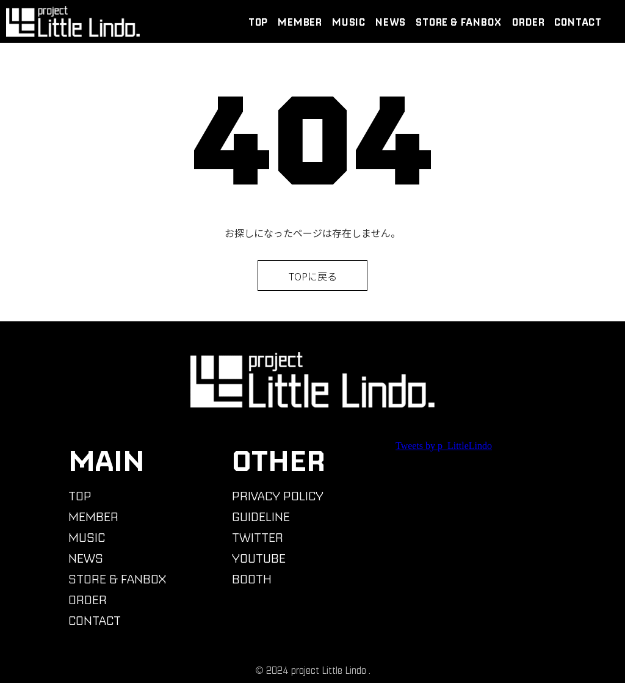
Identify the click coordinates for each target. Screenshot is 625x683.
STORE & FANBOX (458, 22)
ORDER (528, 22)
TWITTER (257, 537)
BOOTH (252, 579)
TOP (258, 22)
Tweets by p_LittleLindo (444, 445)
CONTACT (578, 22)
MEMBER (300, 22)
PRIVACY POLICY (277, 496)
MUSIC (349, 22)
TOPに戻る (313, 276)
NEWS (390, 22)
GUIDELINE (261, 516)
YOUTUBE (259, 558)
